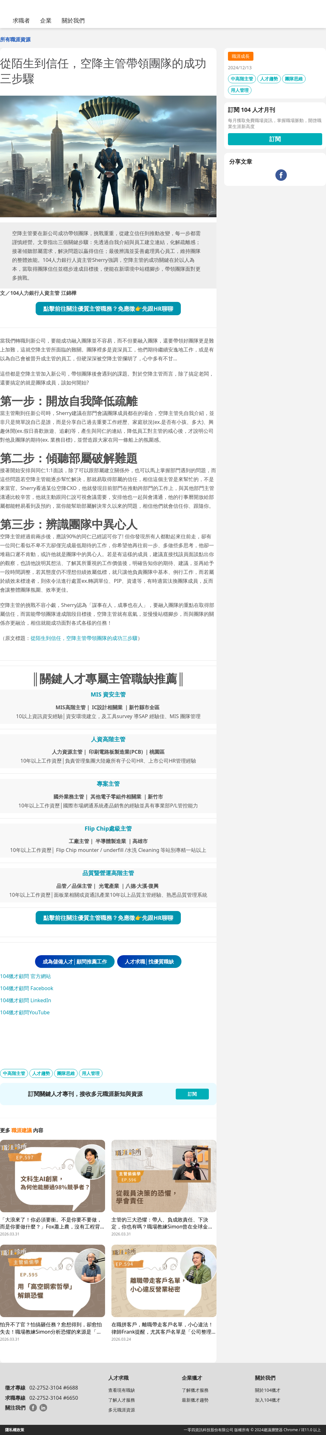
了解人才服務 (121, 1400)
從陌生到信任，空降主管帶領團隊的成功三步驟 (84, 638)
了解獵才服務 (195, 1390)
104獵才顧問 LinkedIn (25, 1000)
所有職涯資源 (15, 39)
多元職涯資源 (121, 1410)
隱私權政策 (14, 1429)
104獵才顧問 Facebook (26, 988)
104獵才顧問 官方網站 (25, 976)
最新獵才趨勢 (195, 1400)
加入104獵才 (267, 1400)
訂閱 (275, 139)
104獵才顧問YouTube (25, 1012)
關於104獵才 (267, 1390)
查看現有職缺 (121, 1390)
